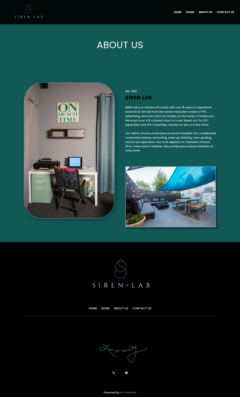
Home (178, 12)
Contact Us (225, 12)
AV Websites (128, 392)
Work (190, 12)
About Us (205, 12)
